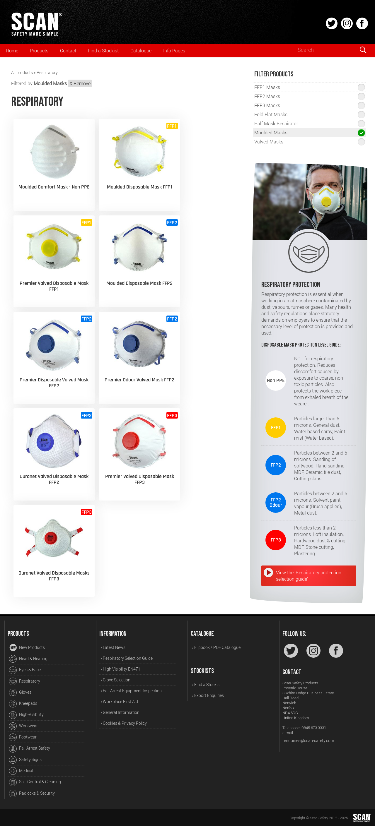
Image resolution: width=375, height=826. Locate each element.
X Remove (80, 83)
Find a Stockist (103, 50)
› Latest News (113, 647)
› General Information (120, 712)
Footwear (23, 737)
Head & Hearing (28, 659)
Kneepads (23, 703)
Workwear (23, 726)
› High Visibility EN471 (120, 669)
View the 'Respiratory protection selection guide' (308, 575)
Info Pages (174, 50)
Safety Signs (25, 760)
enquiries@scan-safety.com (309, 740)
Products (39, 50)
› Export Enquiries (208, 695)
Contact (68, 50)
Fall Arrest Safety (29, 749)
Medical (21, 771)
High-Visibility (26, 715)
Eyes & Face (25, 670)
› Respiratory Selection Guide (127, 658)
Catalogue (140, 50)
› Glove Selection (115, 680)
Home (12, 50)
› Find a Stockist (206, 684)
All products (22, 72)
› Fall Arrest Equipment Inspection (131, 690)
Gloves (20, 692)
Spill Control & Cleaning (35, 782)
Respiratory (24, 681)
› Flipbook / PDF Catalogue (216, 647)
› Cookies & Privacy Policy (124, 723)
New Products (27, 648)
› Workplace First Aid (119, 701)
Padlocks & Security (32, 793)
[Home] (36, 35)
